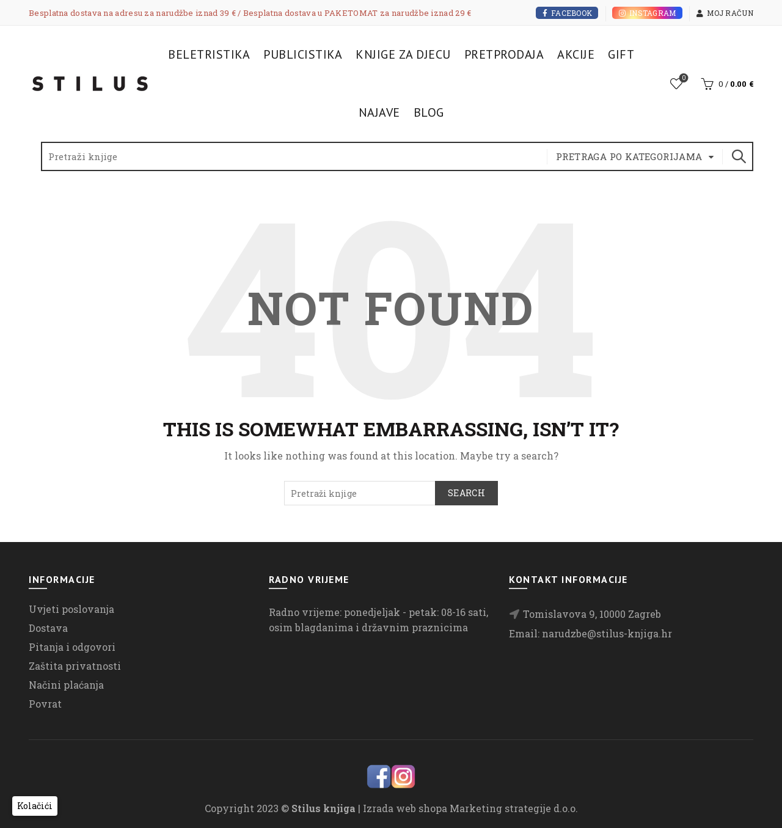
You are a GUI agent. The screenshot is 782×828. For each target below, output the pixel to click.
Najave (379, 112)
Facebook (567, 13)
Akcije (575, 54)
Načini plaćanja (66, 684)
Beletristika (209, 54)
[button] (34, 806)
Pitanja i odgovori (72, 646)
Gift (621, 54)
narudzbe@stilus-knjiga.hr (607, 633)
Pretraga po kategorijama (629, 156)
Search (738, 156)
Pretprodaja (504, 54)
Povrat (45, 703)
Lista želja (682, 78)
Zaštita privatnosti (75, 665)
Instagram (647, 13)
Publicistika (302, 54)
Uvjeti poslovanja (71, 609)
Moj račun (724, 13)
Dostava (48, 627)
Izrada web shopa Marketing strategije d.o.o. (470, 808)
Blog (429, 112)
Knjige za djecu (403, 54)
